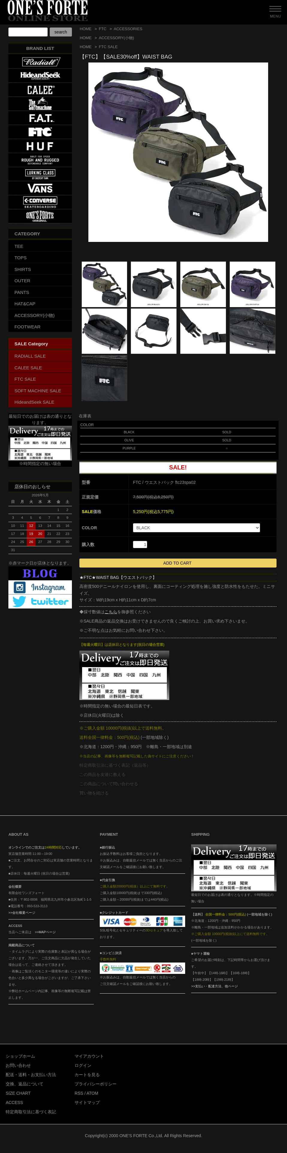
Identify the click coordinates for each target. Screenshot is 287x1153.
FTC (103, 29)
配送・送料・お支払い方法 (31, 1074)
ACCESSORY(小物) (116, 38)
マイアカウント (89, 1056)
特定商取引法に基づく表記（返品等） (115, 765)
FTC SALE (108, 47)
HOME (86, 29)
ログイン (83, 1065)
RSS (79, 1093)
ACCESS (14, 1102)
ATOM (92, 1093)
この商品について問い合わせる (108, 783)
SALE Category (31, 343)
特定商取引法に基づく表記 (31, 1111)
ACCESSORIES (128, 29)
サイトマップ (87, 1102)
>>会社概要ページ (21, 912)
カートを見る (87, 1074)
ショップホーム (20, 1056)
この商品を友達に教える (102, 774)
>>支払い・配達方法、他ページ (214, 986)
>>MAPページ (45, 932)
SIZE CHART (18, 1093)
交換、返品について (24, 1084)
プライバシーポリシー (96, 1084)
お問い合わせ (18, 1065)
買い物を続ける (94, 793)
